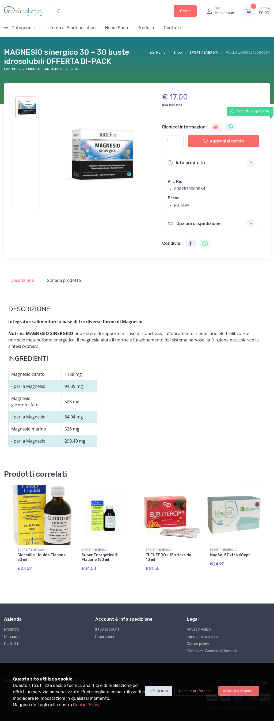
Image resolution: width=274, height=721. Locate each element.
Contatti (172, 27)
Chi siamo (12, 636)
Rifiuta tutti (159, 691)
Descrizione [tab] (22, 280)
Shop (177, 52)
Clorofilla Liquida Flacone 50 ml (41, 557)
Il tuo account (107, 629)
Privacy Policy (199, 629)
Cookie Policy (86, 704)
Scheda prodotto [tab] (64, 280)
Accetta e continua (238, 691)
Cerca (185, 11)
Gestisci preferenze (195, 691)
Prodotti (146, 27)
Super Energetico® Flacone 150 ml (100, 557)
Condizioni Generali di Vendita (212, 651)
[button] (210, 162)
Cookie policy (198, 644)
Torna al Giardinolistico (73, 27)
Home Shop (116, 27)
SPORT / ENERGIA (203, 52)
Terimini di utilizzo (202, 636)
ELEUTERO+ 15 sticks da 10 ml (168, 557)
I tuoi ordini (104, 636)
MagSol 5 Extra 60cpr (230, 555)
